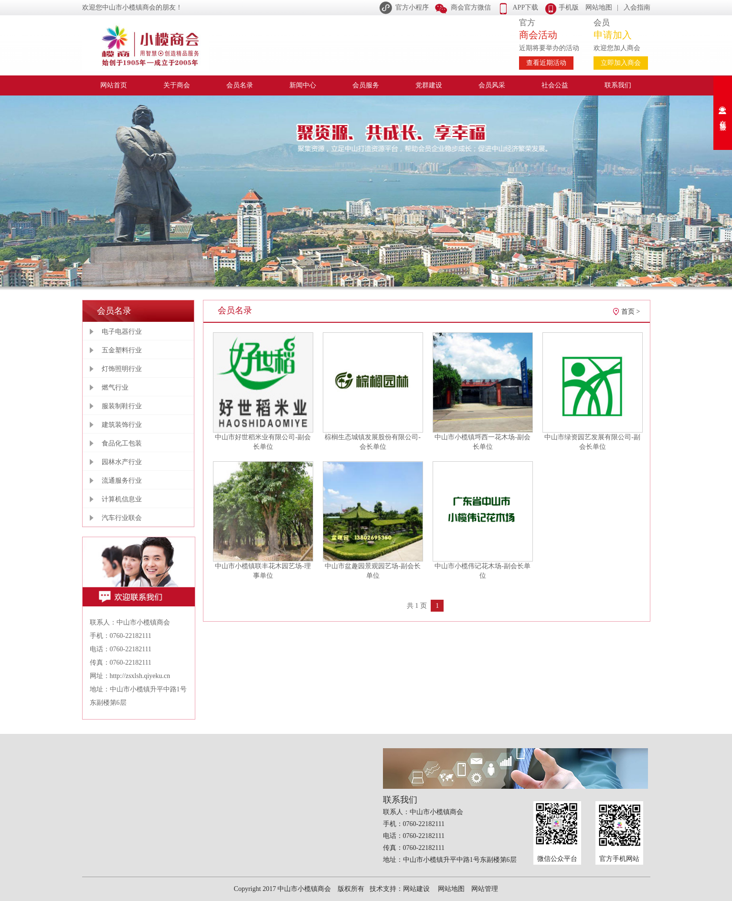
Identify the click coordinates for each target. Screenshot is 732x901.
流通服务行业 (122, 480)
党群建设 (428, 85)
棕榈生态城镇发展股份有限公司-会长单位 (373, 442)
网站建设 (416, 888)
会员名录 (239, 85)
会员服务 (365, 85)
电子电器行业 (122, 331)
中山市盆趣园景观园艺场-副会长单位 (373, 570)
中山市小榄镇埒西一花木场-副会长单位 (482, 442)
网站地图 (598, 7)
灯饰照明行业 (122, 368)
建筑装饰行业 (122, 424)
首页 (628, 311)
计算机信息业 (122, 499)
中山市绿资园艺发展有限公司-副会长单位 (592, 442)
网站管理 (484, 888)
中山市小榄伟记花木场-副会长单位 (482, 570)
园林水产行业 (122, 462)
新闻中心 (302, 85)
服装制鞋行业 (122, 406)
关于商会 (176, 85)
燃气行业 (115, 387)
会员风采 (491, 85)
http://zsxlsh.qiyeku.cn (140, 675)
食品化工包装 (122, 443)
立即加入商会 (621, 62)
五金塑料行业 (122, 350)
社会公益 (554, 85)
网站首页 (113, 85)
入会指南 (637, 7)
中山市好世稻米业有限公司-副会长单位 (263, 442)
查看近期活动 (546, 62)
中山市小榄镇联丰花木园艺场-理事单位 (263, 570)
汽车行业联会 (122, 517)
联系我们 (618, 85)
